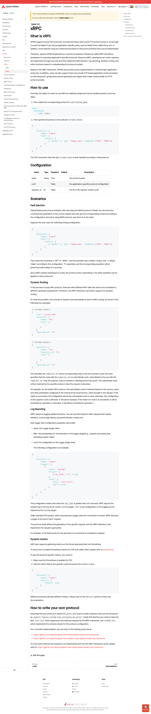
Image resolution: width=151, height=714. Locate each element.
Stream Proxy (8, 78)
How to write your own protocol (132, 36)
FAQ (3, 50)
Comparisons (67, 7)
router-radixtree (9, 75)
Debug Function (9, 115)
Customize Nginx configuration (14, 85)
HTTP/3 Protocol (9, 127)
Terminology (6, 33)
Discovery (7, 57)
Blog (76, 7)
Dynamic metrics (129, 33)
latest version (64, 18)
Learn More (98, 2)
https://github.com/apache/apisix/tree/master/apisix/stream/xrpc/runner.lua (70, 647)
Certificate (7, 89)
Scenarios (126, 22)
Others (4, 54)
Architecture (6, 26)
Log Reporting (129, 30)
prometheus (108, 550)
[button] (131, 7)
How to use (127, 16)
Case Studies (84, 7)
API (3, 40)
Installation (6, 23)
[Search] (142, 6)
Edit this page (37, 655)
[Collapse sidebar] (14, 670)
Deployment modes (9, 47)
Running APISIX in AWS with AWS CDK (15, 107)
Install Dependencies (11, 99)
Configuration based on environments (12, 119)
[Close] (148, 2)
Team (103, 7)
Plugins (4, 37)
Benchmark (8, 96)
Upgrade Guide (7, 134)
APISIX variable (9, 103)
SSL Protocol (8, 124)
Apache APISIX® (40, 7)
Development (6, 43)
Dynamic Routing (130, 28)
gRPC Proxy (8, 82)
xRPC (6, 64)
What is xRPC (127, 13)
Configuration (127, 19)
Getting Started (7, 19)
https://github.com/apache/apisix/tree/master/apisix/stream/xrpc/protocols (66, 635)
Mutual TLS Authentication (13, 111)
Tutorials (5, 30)
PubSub (6, 61)
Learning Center (55, 7)
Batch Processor (9, 92)
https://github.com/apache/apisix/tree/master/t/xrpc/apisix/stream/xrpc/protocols (69, 638)
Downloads (95, 7)
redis (7, 68)
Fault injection (129, 25)
